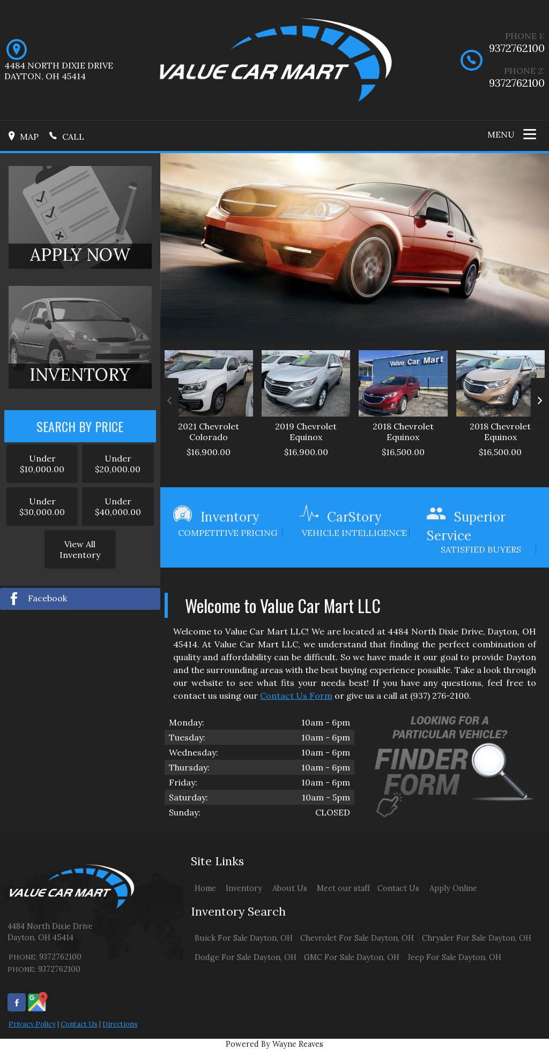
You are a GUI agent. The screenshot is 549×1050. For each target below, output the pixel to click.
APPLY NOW (80, 255)
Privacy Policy (32, 1024)
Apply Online (453, 888)
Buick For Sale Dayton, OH (244, 938)
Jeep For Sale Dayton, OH (454, 957)
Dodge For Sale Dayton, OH (245, 957)
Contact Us (79, 1024)
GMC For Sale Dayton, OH (351, 957)
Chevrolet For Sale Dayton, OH (357, 938)
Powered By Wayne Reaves (274, 1044)
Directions (120, 1024)
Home (205, 888)
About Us (289, 888)
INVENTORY (79, 375)
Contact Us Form (296, 695)
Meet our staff (343, 888)
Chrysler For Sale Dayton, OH (476, 938)
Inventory (244, 888)
